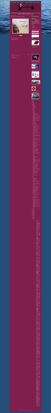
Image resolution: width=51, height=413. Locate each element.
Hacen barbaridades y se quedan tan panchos (38, 297)
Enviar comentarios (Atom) (16, 55)
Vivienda (39, 404)
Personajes (38, 347)
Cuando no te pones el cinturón (35, 165)
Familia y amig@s (37, 290)
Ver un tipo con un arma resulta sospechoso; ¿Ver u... (35, 129)
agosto (33, 108)
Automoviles (37, 236)
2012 (32, 216)
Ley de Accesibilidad (38, 321)
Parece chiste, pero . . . (35, 122)
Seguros (36, 375)
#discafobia (37, 221)
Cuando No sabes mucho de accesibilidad (35, 180)
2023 (32, 104)
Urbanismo (37, 401)
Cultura (37, 259)
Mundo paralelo (38, 334)
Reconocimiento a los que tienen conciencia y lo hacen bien (38, 365)
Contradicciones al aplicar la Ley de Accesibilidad (38, 257)
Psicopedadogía (37, 359)
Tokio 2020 (39, 398)
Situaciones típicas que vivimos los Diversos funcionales (38, 385)
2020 (32, 210)
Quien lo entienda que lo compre (35, 188)
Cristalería (39, 258)
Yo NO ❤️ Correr (34, 185)
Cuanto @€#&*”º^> (34, 192)
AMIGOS (33, 198)
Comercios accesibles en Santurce (38, 254)
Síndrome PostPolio (37, 383)
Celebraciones (37, 248)
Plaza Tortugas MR (34, 179)
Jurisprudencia (37, 317)
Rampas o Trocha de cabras (38, 364)
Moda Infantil (39, 333)
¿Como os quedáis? (34, 196)
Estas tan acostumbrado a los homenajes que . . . (35, 113)
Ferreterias (37, 291)
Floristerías (37, 292)
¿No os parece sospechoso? (35, 130)
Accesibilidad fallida (34, 166)
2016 (32, 213)
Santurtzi (37, 374)
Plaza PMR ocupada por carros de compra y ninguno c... (36, 197)
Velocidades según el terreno (35, 123)
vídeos (36, 404)
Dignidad (37, 268)
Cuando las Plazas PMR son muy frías (36, 187)
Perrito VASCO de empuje (35, 146)
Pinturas (36, 350)
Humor (37, 304)
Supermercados (37, 391)
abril (33, 111)
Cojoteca (37, 251)
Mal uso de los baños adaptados (38, 329)
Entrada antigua (28, 54)
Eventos (37, 289)
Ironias (39, 314)
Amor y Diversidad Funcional (35, 175)
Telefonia (37, 394)
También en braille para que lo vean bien (36, 139)
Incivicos (37, 309)
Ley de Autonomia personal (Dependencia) (38, 322)
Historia (37, 301)
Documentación (37, 274)
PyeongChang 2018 (38, 360)
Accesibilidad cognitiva (38, 224)
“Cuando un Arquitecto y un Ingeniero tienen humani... (36, 127)
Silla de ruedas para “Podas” (35, 143)
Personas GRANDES (37, 348)
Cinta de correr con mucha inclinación (36, 181)
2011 (32, 217)
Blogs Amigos (37, 240)
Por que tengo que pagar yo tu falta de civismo (38, 355)
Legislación (37, 319)
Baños (13, 36)
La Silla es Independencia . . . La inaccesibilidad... (35, 190)
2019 (32, 211)
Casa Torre (38, 247)
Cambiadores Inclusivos (35, 138)
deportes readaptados (37, 264)
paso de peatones (38, 343)
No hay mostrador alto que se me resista (36, 183)
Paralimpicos (37, 342)
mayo (33, 110)
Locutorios (37, 326)
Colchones (39, 251)
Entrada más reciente (13, 54)
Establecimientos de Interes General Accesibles (38, 284)
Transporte (37, 399)
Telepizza (39, 394)
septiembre (34, 107)
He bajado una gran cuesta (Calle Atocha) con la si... (35, 156)
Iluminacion (37, 307)
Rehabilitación (37, 369)
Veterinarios (39, 403)
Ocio (39, 339)
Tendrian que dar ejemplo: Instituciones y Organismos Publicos (38, 396)
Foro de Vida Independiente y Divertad (38, 293)
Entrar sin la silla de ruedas (35, 178)
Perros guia (38, 346)
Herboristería (37, 300)
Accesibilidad (34, 158)
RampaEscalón (37, 362)
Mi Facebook (33, 27)
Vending (36, 403)
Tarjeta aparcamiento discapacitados (37, 392)
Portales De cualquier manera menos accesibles (38, 357)
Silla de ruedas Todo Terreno (35, 172)
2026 (32, 102)
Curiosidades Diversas (37, 260)
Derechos (37, 266)
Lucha (37, 328)
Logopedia (39, 326)
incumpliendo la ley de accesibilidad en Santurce (38, 312)
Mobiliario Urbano (37, 332)
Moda (36, 333)
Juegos (36, 316)
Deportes (37, 263)
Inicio (20, 54)
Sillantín (33, 176)
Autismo (37, 235)
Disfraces (37, 270)
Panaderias (38, 341)
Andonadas (37, 230)
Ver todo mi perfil (33, 24)
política (38, 353)
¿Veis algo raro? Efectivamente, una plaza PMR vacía (36, 171)
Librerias (38, 323)
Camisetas (37, 242)
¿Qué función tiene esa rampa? (35, 149)
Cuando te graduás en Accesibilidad (36, 120)
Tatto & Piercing (37, 393)
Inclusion (37, 310)
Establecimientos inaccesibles (38, 285)
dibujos (37, 267)
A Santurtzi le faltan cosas (38, 222)
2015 (32, 214)
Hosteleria (37, 302)
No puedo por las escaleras (35, 194)
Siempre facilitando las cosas (35, 145)
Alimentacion (37, 229)
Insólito (36, 314)
